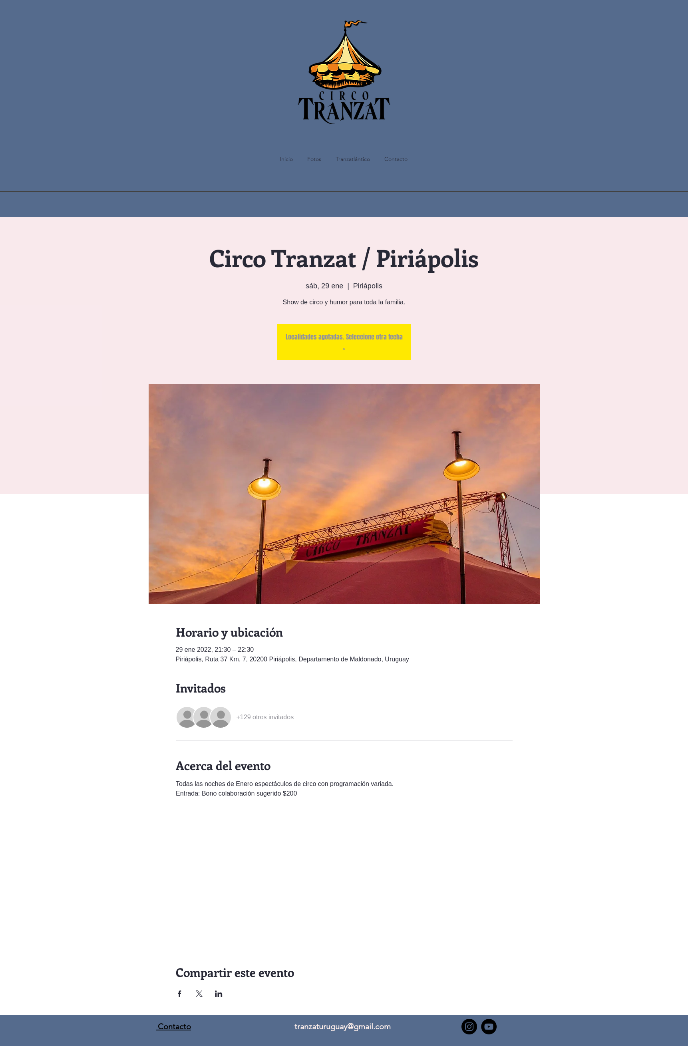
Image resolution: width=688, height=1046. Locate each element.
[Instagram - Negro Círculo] (469, 1026)
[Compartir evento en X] (199, 993)
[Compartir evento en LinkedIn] (219, 993)
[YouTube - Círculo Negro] (489, 1026)
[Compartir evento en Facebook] (179, 993)
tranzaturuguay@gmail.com (342, 1026)
